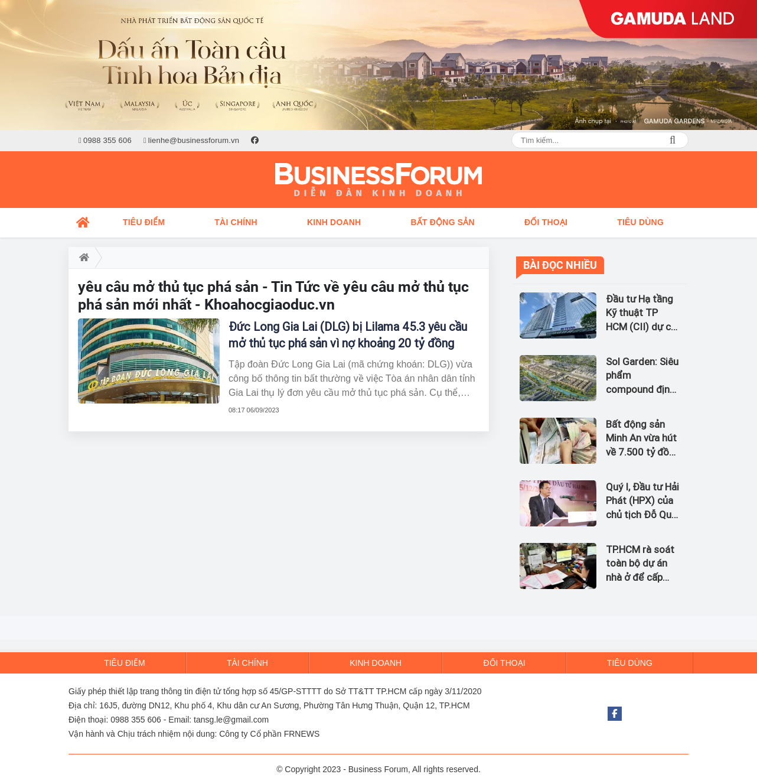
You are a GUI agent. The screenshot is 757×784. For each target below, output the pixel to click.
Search (672, 140)
